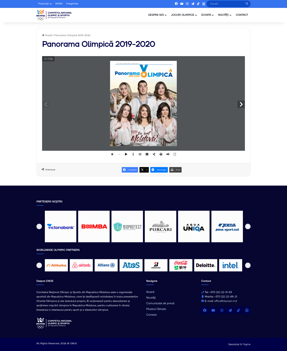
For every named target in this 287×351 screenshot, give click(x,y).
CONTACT (242, 15)
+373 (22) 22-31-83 (220, 292)
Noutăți (151, 297)
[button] (39, 226)
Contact (151, 315)
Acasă (47, 35)
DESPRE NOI (156, 15)
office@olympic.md (225, 301)
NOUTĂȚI (223, 15)
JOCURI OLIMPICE (182, 15)
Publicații (43, 3)
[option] (60, 226)
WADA (59, 3)
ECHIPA (206, 15)
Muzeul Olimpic (156, 309)
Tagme (247, 344)
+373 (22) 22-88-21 (225, 296)
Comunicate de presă (160, 303)
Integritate (72, 3)
